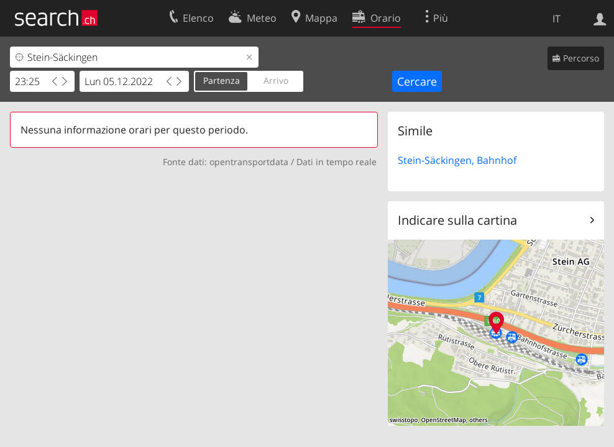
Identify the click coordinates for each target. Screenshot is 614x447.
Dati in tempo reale (336, 162)
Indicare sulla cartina (457, 220)
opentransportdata (248, 162)
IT (556, 18)
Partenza (221, 80)
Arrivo (275, 80)
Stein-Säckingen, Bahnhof (457, 160)
